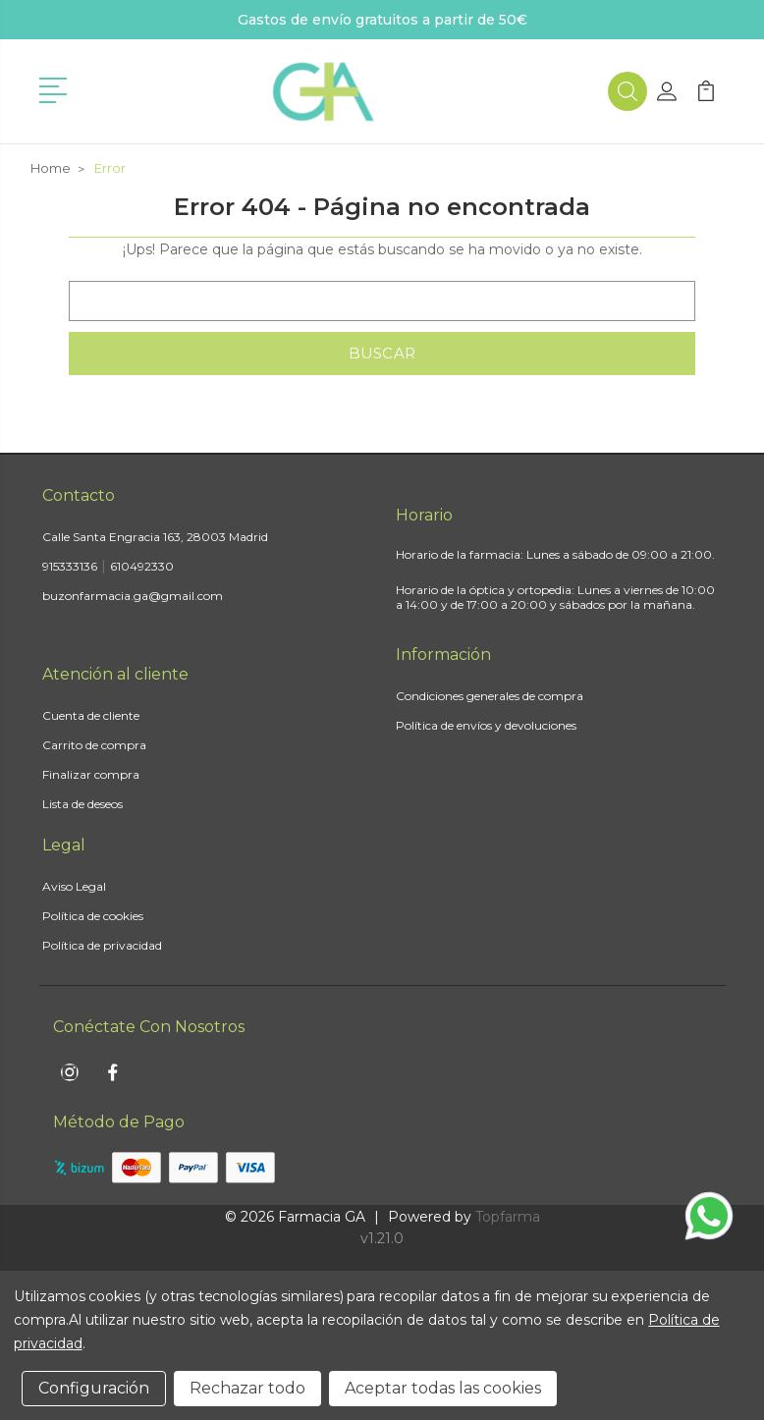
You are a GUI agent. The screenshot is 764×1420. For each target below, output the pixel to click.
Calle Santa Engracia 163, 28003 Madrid (155, 536)
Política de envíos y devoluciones (486, 725)
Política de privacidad (102, 945)
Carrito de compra (94, 744)
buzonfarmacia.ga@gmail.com (132, 595)
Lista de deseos (82, 803)
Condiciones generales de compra (489, 695)
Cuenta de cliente (90, 715)
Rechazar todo (247, 1388)
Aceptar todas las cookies (443, 1388)
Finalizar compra (90, 774)
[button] (56, 88)
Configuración (93, 1388)
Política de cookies (92, 915)
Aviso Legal (74, 886)
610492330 (142, 566)
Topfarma (507, 1217)
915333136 (69, 566)
